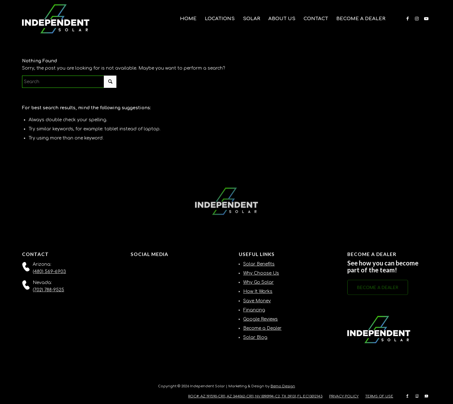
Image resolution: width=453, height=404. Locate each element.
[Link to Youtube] (426, 18)
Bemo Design (283, 386)
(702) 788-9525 (48, 289)
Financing (254, 310)
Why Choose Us (261, 273)
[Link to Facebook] (407, 18)
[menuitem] (188, 19)
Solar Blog (255, 337)
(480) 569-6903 (49, 271)
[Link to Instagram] (417, 18)
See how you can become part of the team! (382, 266)
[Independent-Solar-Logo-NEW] (55, 19)
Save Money (257, 301)
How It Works (257, 291)
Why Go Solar (258, 282)
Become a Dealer (262, 328)
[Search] (69, 82)
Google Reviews (260, 319)
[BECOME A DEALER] (377, 289)
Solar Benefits (259, 264)
